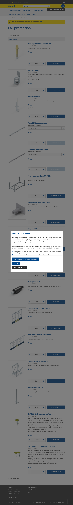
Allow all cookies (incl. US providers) (25, 259)
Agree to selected (19, 267)
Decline (16, 263)
